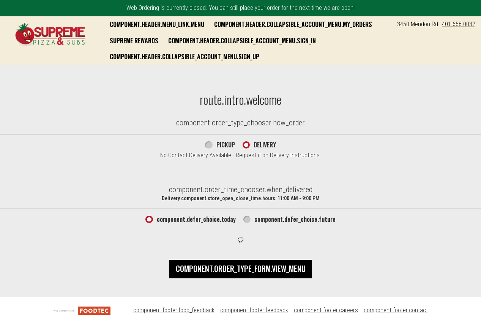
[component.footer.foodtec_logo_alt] (82, 310)
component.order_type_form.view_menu (241, 268)
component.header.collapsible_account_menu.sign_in (242, 40)
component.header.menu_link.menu (157, 24)
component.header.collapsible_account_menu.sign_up (184, 56)
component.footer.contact (396, 310)
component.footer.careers (326, 310)
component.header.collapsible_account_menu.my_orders (293, 24)
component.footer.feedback (254, 310)
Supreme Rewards (134, 40)
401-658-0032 (458, 24)
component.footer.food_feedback (173, 310)
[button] (50, 34)
